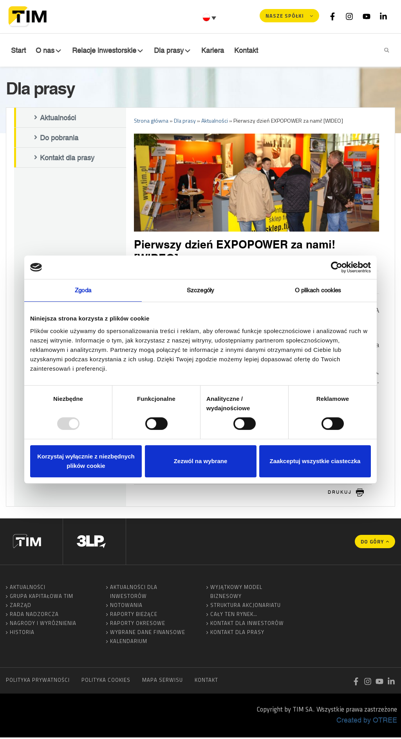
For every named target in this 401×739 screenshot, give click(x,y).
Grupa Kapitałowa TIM (41, 597)
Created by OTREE (366, 721)
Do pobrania (59, 139)
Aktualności (58, 119)
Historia (22, 634)
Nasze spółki (285, 16)
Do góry (372, 543)
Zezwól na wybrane (201, 461)
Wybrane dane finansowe (147, 634)
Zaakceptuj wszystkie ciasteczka (315, 461)
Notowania (126, 606)
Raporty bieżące (133, 615)
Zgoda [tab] (83, 290)
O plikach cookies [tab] (318, 290)
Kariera (214, 50)
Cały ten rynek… (233, 615)
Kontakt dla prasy (67, 159)
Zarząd (20, 606)
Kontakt (247, 50)
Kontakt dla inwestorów (247, 625)
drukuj (340, 493)
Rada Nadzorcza (34, 615)
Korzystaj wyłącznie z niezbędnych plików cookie (85, 461)
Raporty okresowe (137, 625)
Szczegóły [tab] (200, 290)
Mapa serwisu (162, 681)
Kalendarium (128, 643)
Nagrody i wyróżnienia (43, 625)
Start (17, 50)
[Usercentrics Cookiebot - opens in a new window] (336, 267)
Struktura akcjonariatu (245, 606)
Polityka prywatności (38, 681)
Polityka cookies (105, 681)
